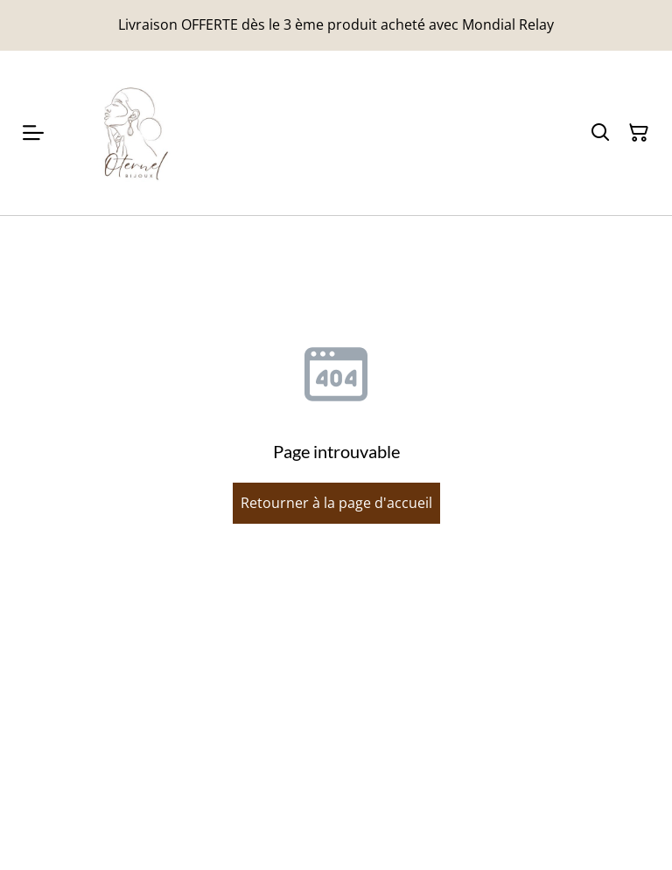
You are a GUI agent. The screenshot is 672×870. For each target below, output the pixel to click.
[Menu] (33, 132)
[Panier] (639, 133)
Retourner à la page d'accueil (336, 502)
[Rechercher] (600, 133)
